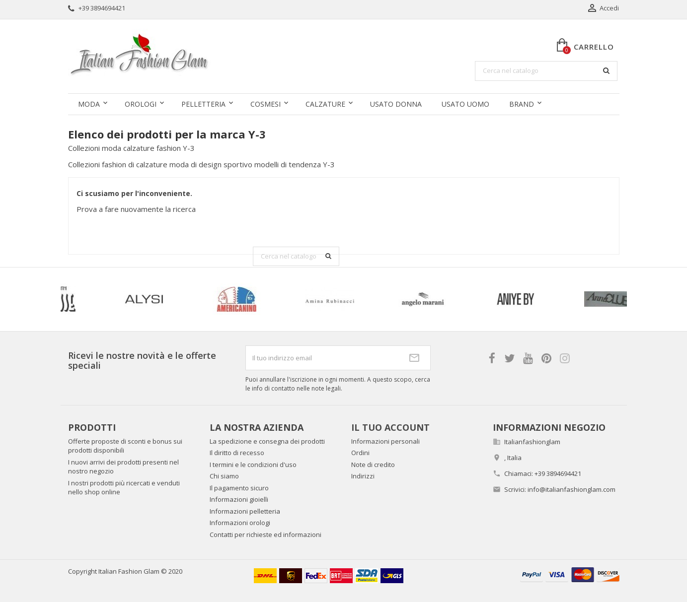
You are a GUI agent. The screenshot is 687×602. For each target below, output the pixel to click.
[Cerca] (546, 71)
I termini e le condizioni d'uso (253, 464)
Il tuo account (390, 427)
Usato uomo (465, 104)
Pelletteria (203, 104)
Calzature (325, 104)
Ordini (360, 452)
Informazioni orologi (240, 522)
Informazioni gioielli (239, 499)
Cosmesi (265, 104)
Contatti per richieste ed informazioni (265, 534)
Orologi (140, 104)
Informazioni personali (385, 441)
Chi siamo (224, 475)
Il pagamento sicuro (239, 487)
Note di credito (373, 464)
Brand (521, 104)
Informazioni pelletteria (245, 511)
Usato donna (396, 104)
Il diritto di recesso (237, 452)
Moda (89, 104)
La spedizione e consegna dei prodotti (267, 441)
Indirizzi (363, 475)
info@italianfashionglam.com (571, 489)
